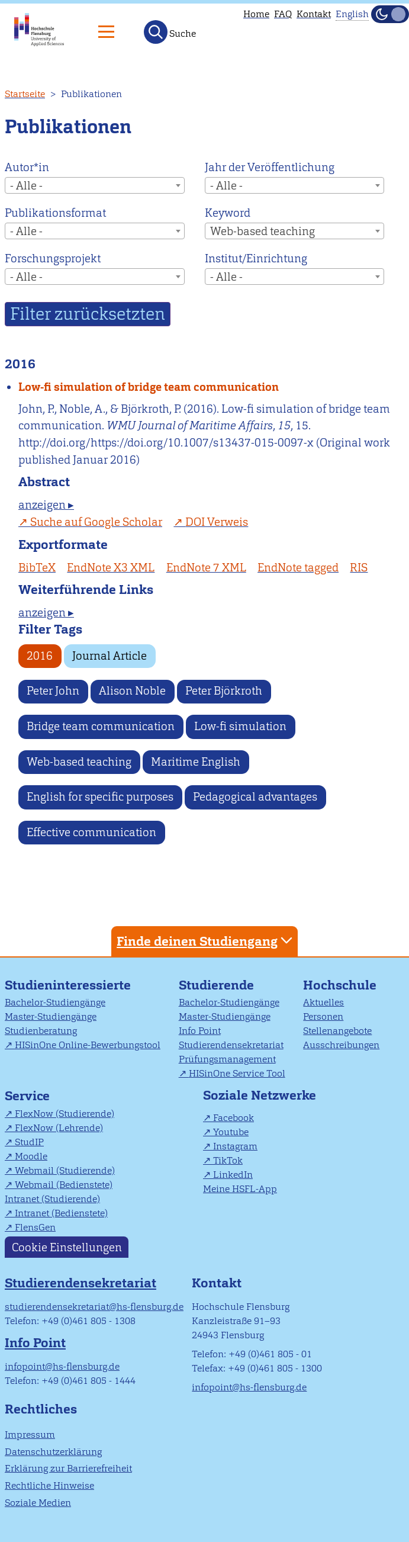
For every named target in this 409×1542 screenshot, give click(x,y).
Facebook (233, 1117)
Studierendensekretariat (231, 1045)
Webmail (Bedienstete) (63, 1184)
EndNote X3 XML (110, 567)
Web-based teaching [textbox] (262, 231)
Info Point (200, 1030)
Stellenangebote (337, 1030)
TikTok (228, 1160)
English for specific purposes (100, 796)
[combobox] (95, 185)
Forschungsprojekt (53, 258)
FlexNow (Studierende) (64, 1113)
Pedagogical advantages (255, 796)
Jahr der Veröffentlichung (269, 167)
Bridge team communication (101, 726)
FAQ (283, 14)
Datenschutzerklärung (53, 1451)
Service (27, 1095)
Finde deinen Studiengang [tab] (206, 940)
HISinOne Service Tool (237, 1073)
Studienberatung (41, 1030)
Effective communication (91, 832)
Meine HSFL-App (240, 1189)
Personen (323, 1016)
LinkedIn (233, 1174)
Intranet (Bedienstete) (61, 1213)
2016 (40, 655)
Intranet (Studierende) (52, 1199)
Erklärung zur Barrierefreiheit (68, 1468)
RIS (359, 567)
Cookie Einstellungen (67, 1247)
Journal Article (109, 655)
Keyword (227, 212)
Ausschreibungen (341, 1045)
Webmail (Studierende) (65, 1170)
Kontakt (314, 14)
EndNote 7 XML (206, 567)
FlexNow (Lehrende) (59, 1128)
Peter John (53, 690)
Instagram (235, 1146)
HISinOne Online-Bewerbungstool (87, 1045)
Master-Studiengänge (50, 1016)
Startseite (25, 94)
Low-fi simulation (240, 726)
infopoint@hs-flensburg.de (62, 1366)
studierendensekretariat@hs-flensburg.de (94, 1306)
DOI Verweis (216, 522)
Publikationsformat (55, 212)
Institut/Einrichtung (256, 258)
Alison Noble (132, 690)
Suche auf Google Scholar (96, 522)
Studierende (216, 985)
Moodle (31, 1156)
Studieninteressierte (68, 985)
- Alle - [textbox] (26, 185)
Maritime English (195, 761)
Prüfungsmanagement (227, 1059)
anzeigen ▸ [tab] (46, 504)
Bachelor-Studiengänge (55, 1002)
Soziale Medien (38, 1502)
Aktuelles (323, 1002)
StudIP (29, 1142)
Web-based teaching (79, 761)
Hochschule (339, 985)
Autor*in (27, 167)
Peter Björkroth (223, 690)
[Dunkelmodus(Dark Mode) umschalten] (390, 14)
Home (256, 14)
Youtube (231, 1132)
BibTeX (37, 567)
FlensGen (35, 1227)
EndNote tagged (298, 567)
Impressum (30, 1434)
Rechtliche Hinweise (49, 1485)
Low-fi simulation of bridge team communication (148, 387)
